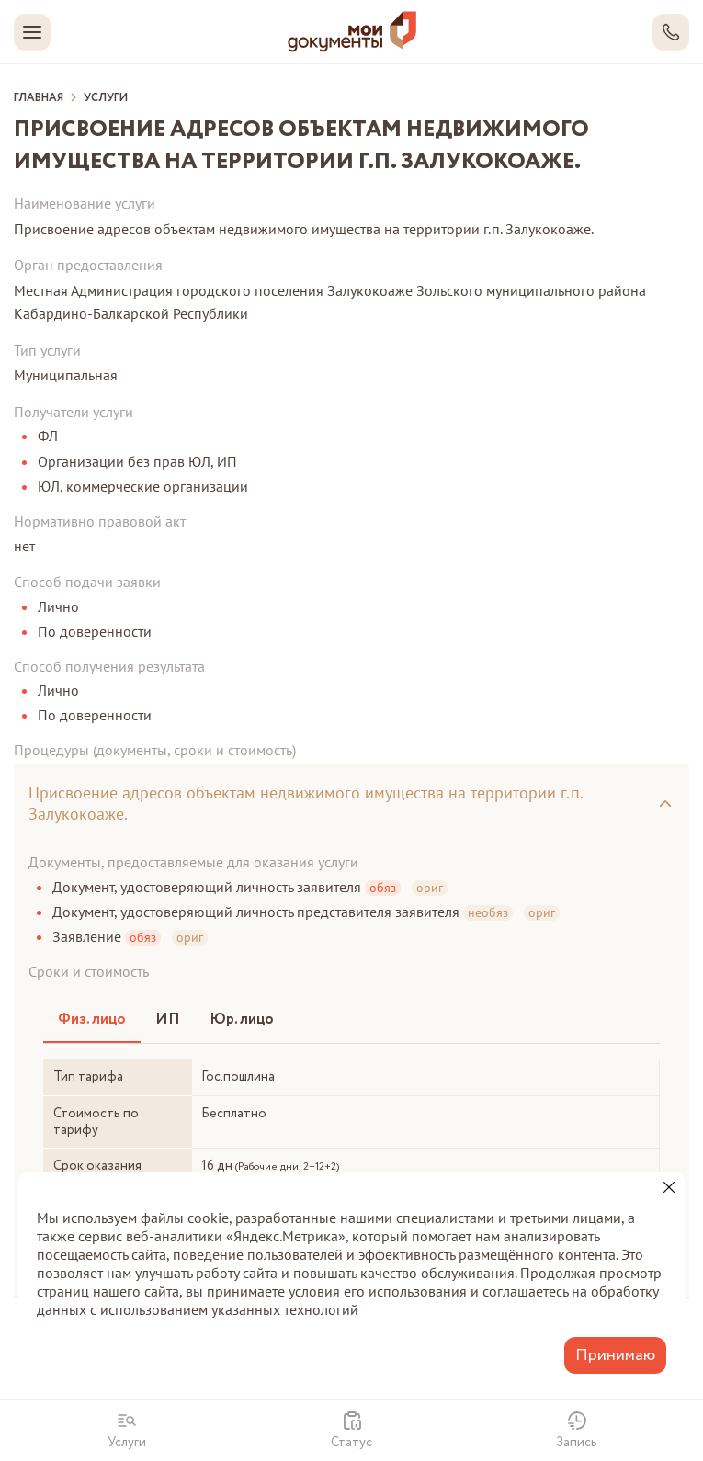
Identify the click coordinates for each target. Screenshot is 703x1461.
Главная (38, 98)
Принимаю (615, 1355)
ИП (167, 1019)
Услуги (106, 98)
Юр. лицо (242, 1019)
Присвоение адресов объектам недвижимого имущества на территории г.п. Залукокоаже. (306, 803)
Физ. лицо (92, 1019)
